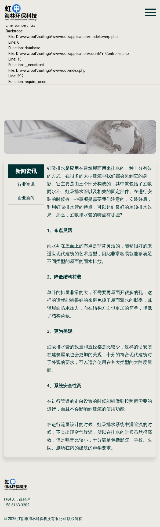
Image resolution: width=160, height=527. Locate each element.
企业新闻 (26, 197)
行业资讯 (26, 184)
